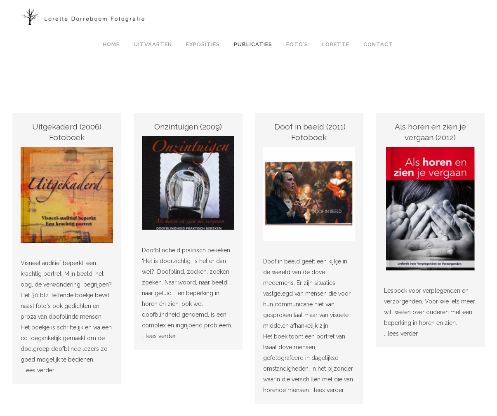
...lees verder (37, 370)
